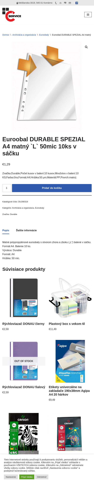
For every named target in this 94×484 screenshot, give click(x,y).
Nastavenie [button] (11, 477)
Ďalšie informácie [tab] (26, 230)
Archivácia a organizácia (24, 35)
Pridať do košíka (52, 188)
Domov (5, 35)
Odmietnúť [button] (41, 477)
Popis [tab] (5, 230)
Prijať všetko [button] (26, 477)
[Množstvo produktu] (6, 188)
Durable (13, 214)
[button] (86, 47)
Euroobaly (44, 35)
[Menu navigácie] (88, 14)
